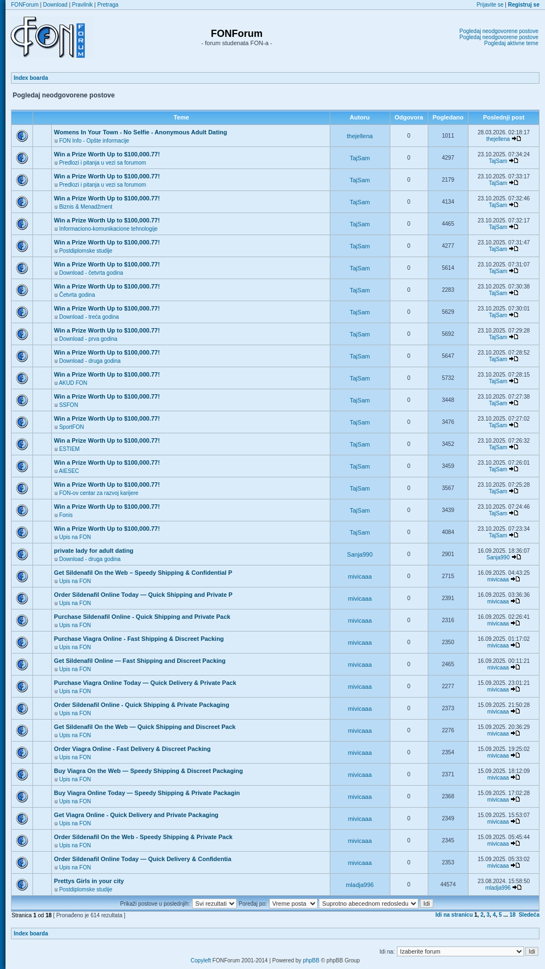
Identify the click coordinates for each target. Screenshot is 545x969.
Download (55, 5)
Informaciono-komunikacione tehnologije (108, 229)
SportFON (71, 427)
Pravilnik (82, 5)
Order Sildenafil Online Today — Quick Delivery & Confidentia (142, 859)
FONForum (25, 5)
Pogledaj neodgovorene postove (499, 31)
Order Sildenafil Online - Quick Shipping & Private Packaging (141, 704)
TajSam (360, 158)
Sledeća (529, 915)
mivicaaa (360, 576)
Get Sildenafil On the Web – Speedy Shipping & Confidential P (143, 572)
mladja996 (360, 884)
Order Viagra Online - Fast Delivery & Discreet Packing (132, 748)
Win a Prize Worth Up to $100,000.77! (107, 154)
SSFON (68, 405)
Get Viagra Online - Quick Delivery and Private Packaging (136, 815)
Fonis (65, 515)
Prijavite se (490, 5)
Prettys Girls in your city (89, 881)
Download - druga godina (90, 361)
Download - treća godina (88, 317)
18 (513, 915)
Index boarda (31, 78)
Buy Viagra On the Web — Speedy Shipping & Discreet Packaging (148, 770)
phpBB (311, 960)
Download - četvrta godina (91, 273)
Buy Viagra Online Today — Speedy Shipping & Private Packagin (147, 793)
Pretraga (107, 5)
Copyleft (200, 960)
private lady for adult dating (93, 550)
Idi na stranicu (454, 915)
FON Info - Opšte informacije (94, 141)
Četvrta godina (77, 295)
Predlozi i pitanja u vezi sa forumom (102, 163)
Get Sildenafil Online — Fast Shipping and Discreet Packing (140, 660)
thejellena (360, 136)
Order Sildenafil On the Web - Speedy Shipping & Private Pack (143, 837)
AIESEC (69, 471)
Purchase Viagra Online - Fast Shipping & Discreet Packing (139, 638)
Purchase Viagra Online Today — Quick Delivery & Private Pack (145, 682)
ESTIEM (69, 449)
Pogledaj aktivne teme (511, 43)
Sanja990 (360, 554)
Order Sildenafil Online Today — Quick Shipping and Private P (143, 594)
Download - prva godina (88, 339)
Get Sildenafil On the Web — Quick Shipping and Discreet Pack (145, 726)
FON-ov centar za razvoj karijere (98, 493)
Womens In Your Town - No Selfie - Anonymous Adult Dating (140, 132)
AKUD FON (73, 383)
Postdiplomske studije (85, 251)
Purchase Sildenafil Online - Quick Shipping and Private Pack (142, 616)
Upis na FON (75, 537)
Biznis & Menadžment (85, 207)
